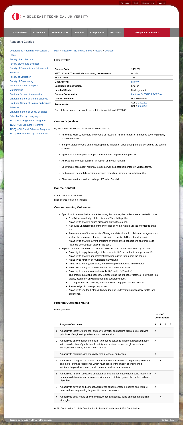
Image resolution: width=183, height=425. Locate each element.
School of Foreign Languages (25, 116)
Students (125, 3)
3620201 (142, 106)
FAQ (172, 420)
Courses (109, 50)
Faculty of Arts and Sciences (25, 63)
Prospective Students (147, 32)
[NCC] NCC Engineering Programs (28, 120)
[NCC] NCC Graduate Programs (26, 124)
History (98, 50)
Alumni (161, 3)
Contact (165, 420)
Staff (136, 3)
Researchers (148, 3)
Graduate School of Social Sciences (28, 111)
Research (115, 32)
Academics (39, 32)
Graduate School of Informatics (26, 94)
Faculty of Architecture (21, 59)
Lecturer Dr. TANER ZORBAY (146, 94)
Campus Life (97, 32)
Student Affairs (60, 32)
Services (79, 32)
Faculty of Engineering (21, 81)
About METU (20, 32)
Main (56, 50)
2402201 (142, 102)
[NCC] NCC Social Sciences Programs (30, 129)
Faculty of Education (20, 76)
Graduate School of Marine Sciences (29, 98)
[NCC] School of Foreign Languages (29, 133)
